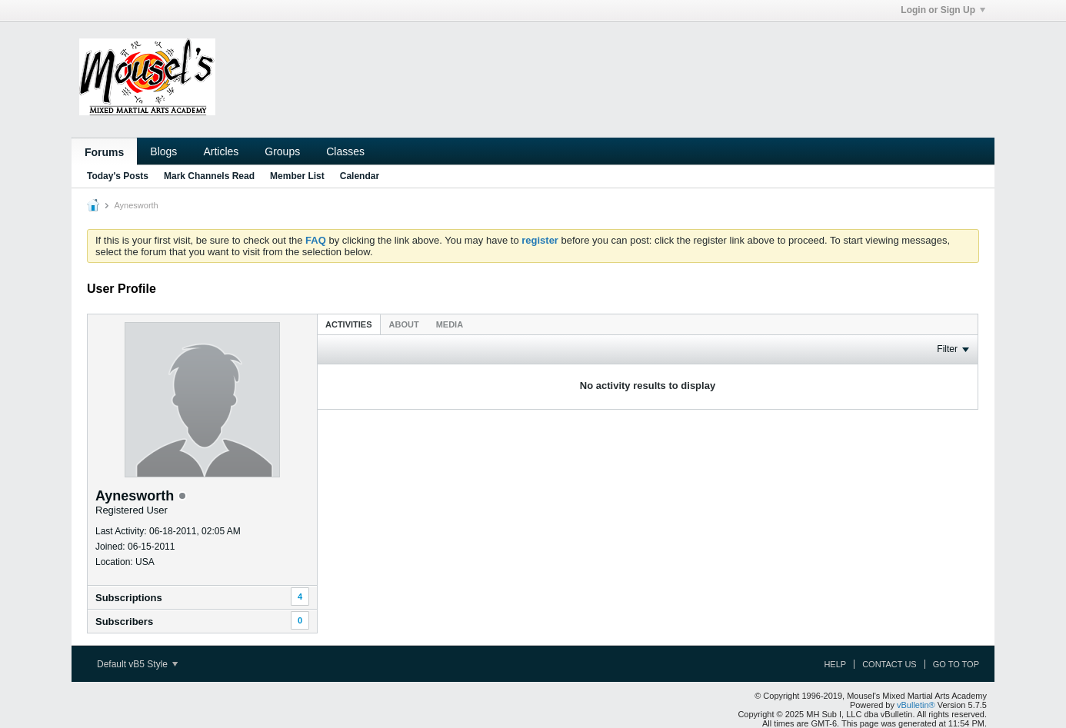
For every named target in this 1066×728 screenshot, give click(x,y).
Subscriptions (128, 597)
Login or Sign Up (943, 10)
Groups (282, 151)
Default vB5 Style (137, 664)
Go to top (956, 664)
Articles (220, 151)
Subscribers (124, 621)
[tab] (349, 324)
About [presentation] (404, 324)
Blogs (163, 151)
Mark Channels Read (209, 176)
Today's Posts (117, 176)
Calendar (359, 176)
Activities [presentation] (348, 324)
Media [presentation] (449, 324)
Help (835, 664)
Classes (345, 151)
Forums (104, 152)
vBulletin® (916, 705)
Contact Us (889, 664)
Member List (297, 176)
